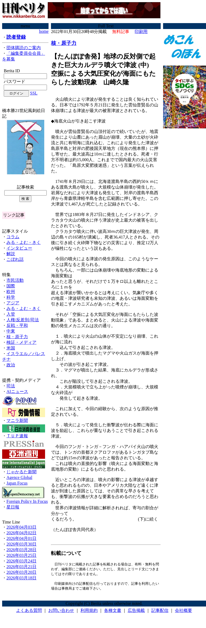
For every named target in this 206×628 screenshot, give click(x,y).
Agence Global (19, 477)
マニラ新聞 (17, 420)
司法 (10, 386)
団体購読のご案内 (23, 47)
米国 (10, 348)
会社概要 (183, 611)
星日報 (12, 507)
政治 (10, 365)
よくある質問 (29, 611)
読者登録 (16, 37)
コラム (12, 236)
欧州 (10, 291)
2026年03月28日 (21, 549)
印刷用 (141, 31)
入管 (10, 314)
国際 (10, 286)
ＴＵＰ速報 (17, 436)
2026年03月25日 (21, 555)
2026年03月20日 (21, 572)
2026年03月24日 (21, 561)
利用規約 (89, 611)
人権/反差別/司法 (22, 319)
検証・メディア (21, 342)
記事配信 (159, 611)
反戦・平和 (17, 325)
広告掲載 (136, 611)
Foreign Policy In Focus (27, 501)
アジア (12, 303)
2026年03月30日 (21, 544)
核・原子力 (17, 336)
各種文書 (112, 611)
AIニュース (17, 391)
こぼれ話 (15, 259)
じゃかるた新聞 (21, 472)
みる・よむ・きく (23, 242)
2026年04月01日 (21, 538)
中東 (10, 331)
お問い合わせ (61, 611)
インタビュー (19, 248)
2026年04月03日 (21, 527)
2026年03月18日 (21, 578)
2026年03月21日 (21, 566)
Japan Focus (17, 483)
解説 (10, 253)
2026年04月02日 (21, 532)
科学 (10, 297)
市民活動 (15, 280)
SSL (34, 93)
